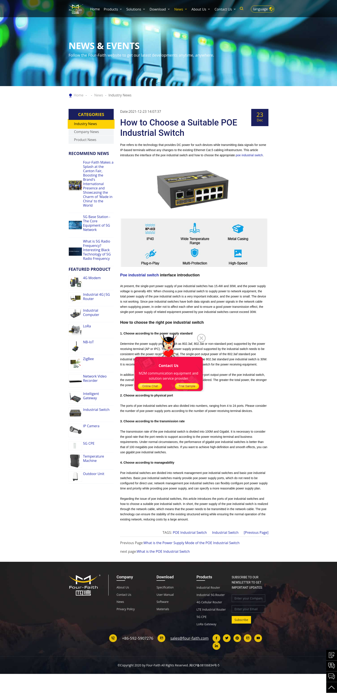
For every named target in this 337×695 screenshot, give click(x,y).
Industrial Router (208, 602)
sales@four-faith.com (190, 653)
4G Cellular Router (209, 617)
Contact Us (223, 9)
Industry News (120, 95)
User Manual (165, 609)
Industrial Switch (225, 547)
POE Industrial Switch (190, 547)
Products (111, 9)
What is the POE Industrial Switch (163, 566)
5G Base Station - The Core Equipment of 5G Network (96, 238)
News (178, 9)
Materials (162, 624)
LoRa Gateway (206, 639)
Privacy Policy (125, 624)
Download (158, 9)
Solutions (133, 9)
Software (162, 617)
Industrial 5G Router (210, 609)
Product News (85, 154)
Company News (86, 146)
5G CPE (201, 631)
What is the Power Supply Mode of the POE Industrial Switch (192, 558)
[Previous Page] (256, 547)
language (260, 9)
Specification (165, 602)
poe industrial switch (249, 170)
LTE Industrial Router (211, 624)
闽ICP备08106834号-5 (204, 680)
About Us (198, 9)
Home (95, 9)
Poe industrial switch (139, 290)
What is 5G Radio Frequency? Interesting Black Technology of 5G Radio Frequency (97, 265)
